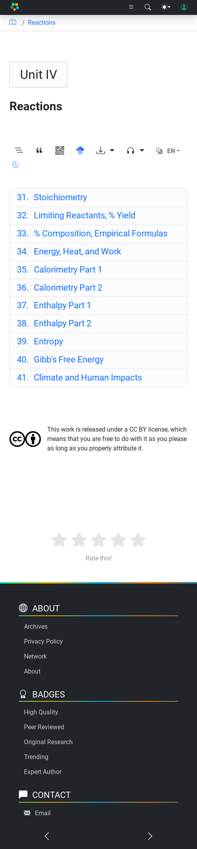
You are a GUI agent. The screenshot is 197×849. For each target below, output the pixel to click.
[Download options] (105, 151)
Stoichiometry (52, 197)
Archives (36, 626)
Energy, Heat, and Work (69, 251)
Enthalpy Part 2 (54, 323)
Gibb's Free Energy (60, 359)
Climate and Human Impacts (79, 377)
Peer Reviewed (44, 727)
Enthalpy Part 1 (54, 305)
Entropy (40, 341)
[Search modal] (148, 7)
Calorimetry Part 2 (60, 288)
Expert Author (42, 772)
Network (35, 656)
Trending (36, 757)
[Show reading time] (15, 165)
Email (43, 813)
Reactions (41, 22)
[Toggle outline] (18, 151)
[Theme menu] (166, 7)
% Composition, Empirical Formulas (92, 233)
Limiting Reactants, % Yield (76, 215)
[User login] (184, 7)
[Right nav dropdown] (131, 7)
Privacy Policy (43, 641)
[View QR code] (59, 151)
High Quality (41, 712)
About (32, 671)
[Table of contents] (12, 22)
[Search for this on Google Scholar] (80, 151)
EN (171, 151)
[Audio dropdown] (135, 151)
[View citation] (39, 151)
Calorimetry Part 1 (60, 269)
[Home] (14, 7)
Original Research (48, 742)
